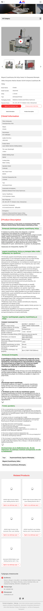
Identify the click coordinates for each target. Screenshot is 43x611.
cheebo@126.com (8, 594)
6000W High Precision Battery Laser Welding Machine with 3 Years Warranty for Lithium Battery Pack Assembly (11, 500)
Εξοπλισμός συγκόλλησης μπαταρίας (14, 465)
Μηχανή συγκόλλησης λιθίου (11, 461)
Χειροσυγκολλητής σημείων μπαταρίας (22, 457)
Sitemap (16, 603)
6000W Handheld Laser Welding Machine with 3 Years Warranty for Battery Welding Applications (32, 530)
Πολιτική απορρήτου (7, 603)
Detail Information (10, 111)
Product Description (29, 111)
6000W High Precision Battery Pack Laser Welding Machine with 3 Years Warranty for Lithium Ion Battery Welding (32, 500)
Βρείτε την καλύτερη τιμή (11, 106)
